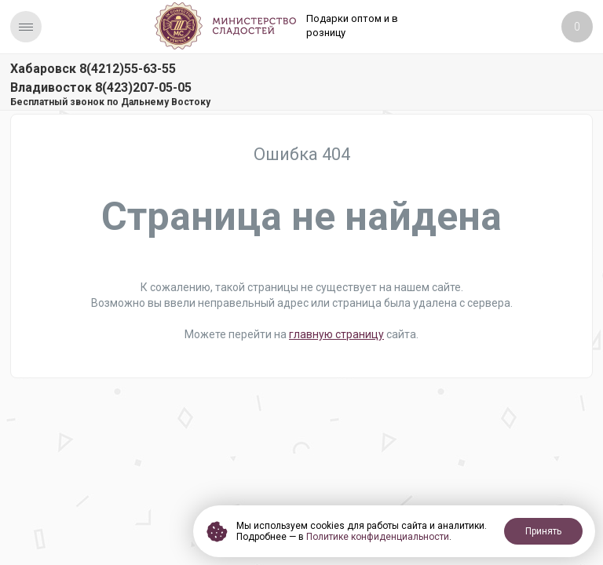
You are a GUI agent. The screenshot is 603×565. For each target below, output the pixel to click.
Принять (543, 531)
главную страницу (336, 334)
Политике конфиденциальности (377, 536)
